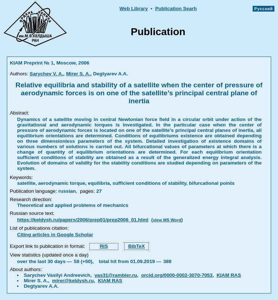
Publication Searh (176, 8)
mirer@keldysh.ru (73, 280)
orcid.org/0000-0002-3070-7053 (176, 275)
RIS (104, 246)
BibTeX (136, 246)
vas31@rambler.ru (115, 275)
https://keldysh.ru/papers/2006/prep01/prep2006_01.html (82, 219)
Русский (263, 9)
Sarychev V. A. (46, 73)
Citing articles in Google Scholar (55, 234)
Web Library (133, 8)
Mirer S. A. (78, 73)
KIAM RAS (228, 275)
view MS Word (167, 220)
